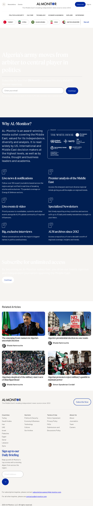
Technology (41, 15)
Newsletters (12, 4)
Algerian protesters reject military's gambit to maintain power (69, 378)
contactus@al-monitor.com (36, 496)
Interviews (80, 15)
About (72, 418)
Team (72, 424)
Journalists (74, 421)
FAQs (49, 424)
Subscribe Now (82, 402)
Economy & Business (55, 15)
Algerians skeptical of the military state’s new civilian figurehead (22, 378)
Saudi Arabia (7, 421)
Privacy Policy (52, 421)
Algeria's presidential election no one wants (68, 338)
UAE (3, 427)
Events (20, 4)
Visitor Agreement (53, 418)
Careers (72, 427)
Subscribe (80, 4)
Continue (8, 280)
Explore (69, 15)
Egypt (4, 437)
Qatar (4, 440)
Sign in (89, 4)
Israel (4, 430)
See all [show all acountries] (86, 22)
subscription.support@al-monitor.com (47, 492)
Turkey (4, 418)
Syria (4, 446)
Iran (3, 424)
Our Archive (28, 430)
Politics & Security (16, 15)
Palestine (5, 433)
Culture (30, 15)
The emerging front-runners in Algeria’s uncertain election (20, 339)
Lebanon (5, 443)
